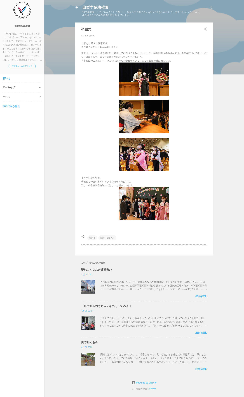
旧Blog (6, 78)
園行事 (92, 237)
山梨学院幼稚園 (95, 7)
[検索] (211, 8)
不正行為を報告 (11, 106)
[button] (205, 29)
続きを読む (201, 296)
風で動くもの (89, 342)
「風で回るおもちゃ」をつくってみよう (106, 306)
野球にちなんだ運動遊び (96, 269)
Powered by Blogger (144, 382)
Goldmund (152, 389)
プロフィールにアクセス (22, 66)
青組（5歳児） (107, 237)
